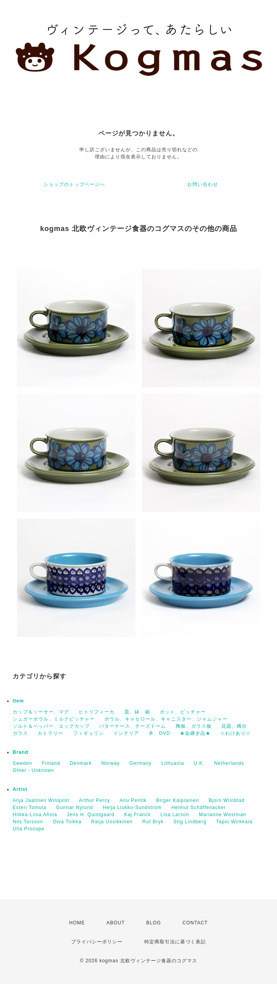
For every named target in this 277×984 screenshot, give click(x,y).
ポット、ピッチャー (183, 712)
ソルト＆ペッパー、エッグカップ (51, 726)
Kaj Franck (137, 814)
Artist (20, 789)
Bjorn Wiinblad (227, 800)
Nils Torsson (28, 821)
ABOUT (115, 923)
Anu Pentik (133, 800)
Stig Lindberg (190, 821)
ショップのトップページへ (74, 184)
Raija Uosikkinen (112, 821)
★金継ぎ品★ (195, 733)
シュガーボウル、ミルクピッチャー (54, 719)
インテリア (126, 733)
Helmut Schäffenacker (198, 807)
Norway (110, 763)
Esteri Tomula (29, 807)
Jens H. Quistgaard (91, 814)
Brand (20, 752)
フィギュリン (88, 733)
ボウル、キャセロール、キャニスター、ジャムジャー (166, 719)
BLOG (153, 923)
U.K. (199, 763)
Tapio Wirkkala (234, 821)
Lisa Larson (174, 814)
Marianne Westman (222, 814)
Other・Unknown (33, 770)
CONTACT (195, 923)
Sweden (22, 763)
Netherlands (229, 763)
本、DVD (159, 733)
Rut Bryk (153, 821)
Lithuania (172, 763)
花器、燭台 (234, 726)
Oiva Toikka (67, 821)
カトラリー (50, 733)
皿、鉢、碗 (137, 712)
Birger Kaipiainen (177, 800)
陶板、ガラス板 (194, 726)
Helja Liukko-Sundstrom (132, 807)
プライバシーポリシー (96, 942)
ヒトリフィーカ (97, 712)
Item (18, 701)
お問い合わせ (202, 184)
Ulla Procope (29, 829)
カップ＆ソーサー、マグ (41, 712)
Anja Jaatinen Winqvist (41, 800)
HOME (77, 923)
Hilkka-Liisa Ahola (35, 814)
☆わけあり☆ (235, 733)
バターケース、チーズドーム (132, 726)
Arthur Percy (94, 800)
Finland (51, 763)
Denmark (81, 763)
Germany (140, 763)
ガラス (20, 733)
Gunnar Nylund (74, 807)
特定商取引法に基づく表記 (175, 942)
